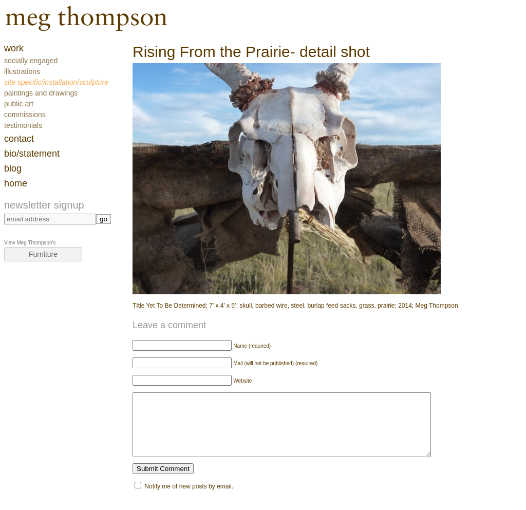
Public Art (18, 104)
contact (19, 139)
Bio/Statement (32, 153)
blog (13, 168)
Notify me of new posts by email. (188, 498)
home (15, 183)
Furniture (43, 254)
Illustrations (22, 71)
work (14, 48)
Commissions (25, 114)
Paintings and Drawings (41, 93)
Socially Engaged (31, 60)
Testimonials (23, 125)
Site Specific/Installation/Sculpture (56, 82)
